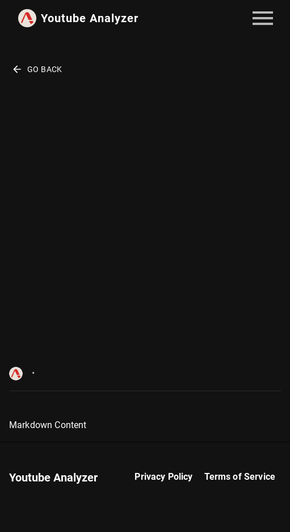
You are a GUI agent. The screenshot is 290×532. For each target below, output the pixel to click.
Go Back (36, 69)
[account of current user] (263, 18)
